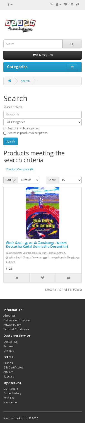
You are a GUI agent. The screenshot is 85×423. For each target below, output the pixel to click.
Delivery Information (16, 320)
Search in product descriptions (25, 133)
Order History (12, 393)
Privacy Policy (12, 325)
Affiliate (8, 372)
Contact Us (10, 342)
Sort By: (11, 180)
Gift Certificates (13, 367)
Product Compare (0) (19, 169)
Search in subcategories (21, 128)
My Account (10, 389)
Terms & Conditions (16, 329)
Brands (8, 363)
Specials (8, 376)
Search (25, 81)
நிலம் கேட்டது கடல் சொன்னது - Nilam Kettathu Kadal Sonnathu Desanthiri (37, 244)
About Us (9, 316)
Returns (8, 346)
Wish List (9, 398)
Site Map (8, 351)
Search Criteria (12, 107)
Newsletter (10, 402)
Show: (52, 180)
